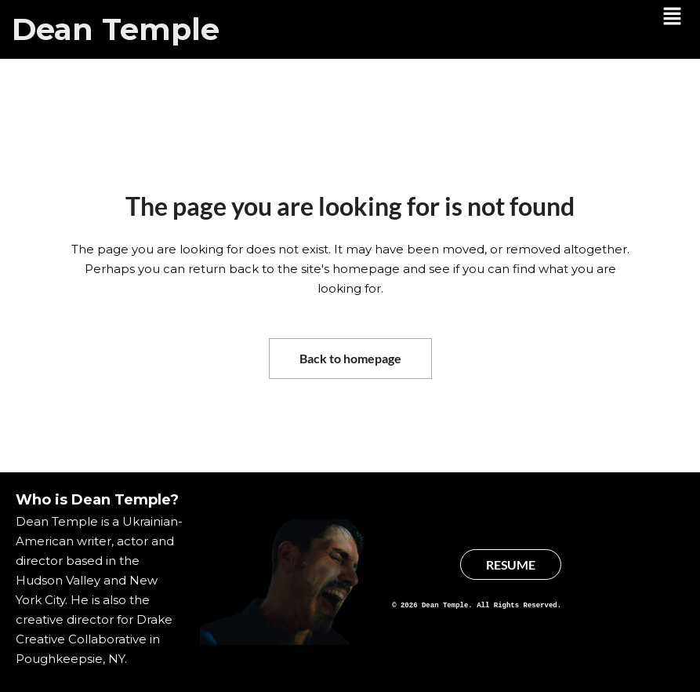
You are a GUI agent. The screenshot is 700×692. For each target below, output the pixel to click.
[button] (672, 17)
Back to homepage (350, 358)
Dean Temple (115, 29)
